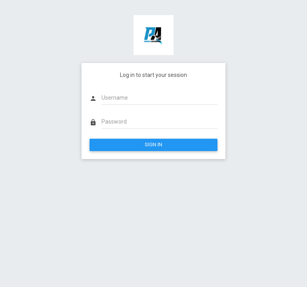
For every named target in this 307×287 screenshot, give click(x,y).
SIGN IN (153, 144)
